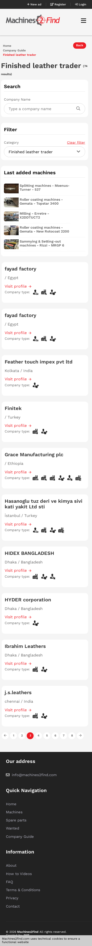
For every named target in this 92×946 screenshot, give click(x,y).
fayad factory (20, 269)
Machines (14, 812)
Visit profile (16, 286)
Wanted (12, 828)
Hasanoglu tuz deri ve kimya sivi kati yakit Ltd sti (43, 504)
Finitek (13, 408)
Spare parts (16, 820)
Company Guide (14, 50)
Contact (13, 906)
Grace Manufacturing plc (34, 454)
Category (44, 142)
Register (58, 4)
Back (79, 45)
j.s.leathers (18, 692)
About (11, 865)
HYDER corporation (28, 600)
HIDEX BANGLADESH (29, 553)
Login (80, 4)
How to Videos (19, 874)
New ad (34, 4)
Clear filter (76, 142)
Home (7, 45)
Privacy (12, 898)
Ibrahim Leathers (25, 646)
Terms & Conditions (23, 890)
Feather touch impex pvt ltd (39, 362)
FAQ (9, 882)
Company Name (17, 99)
